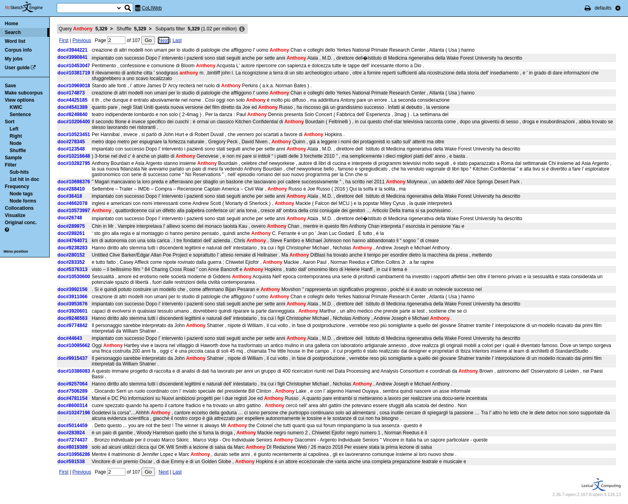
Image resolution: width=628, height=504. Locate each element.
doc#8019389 (73, 447)
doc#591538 (71, 461)
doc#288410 (71, 189)
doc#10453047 (74, 65)
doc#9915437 (73, 358)
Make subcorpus (24, 93)
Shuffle (18, 150)
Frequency (17, 186)
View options (19, 100)
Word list (15, 41)
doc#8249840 (73, 114)
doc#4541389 (73, 107)
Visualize (15, 215)
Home (11, 23)
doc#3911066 (73, 296)
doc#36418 (70, 196)
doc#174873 (71, 93)
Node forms (23, 201)
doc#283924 (71, 433)
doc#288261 (71, 233)
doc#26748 (70, 218)
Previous (81, 40)
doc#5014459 (73, 425)
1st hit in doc (24, 179)
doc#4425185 (73, 100)
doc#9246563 (73, 318)
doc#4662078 (73, 203)
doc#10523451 (74, 134)
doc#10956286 (74, 454)
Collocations (19, 208)
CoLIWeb (152, 8)
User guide (17, 67)
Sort (9, 121)
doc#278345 (71, 142)
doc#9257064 (73, 384)
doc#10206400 (74, 121)
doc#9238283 (73, 248)
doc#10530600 (74, 276)
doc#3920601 (73, 311)
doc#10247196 (74, 413)
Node (16, 143)
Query (83, 29)
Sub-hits (19, 172)
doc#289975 (71, 226)
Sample (13, 158)
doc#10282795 (74, 163)
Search (13, 32)
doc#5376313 (73, 269)
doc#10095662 (74, 345)
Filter (10, 165)
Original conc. (21, 222)
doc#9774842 (73, 325)
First (63, 40)
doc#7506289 (73, 391)
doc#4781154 (73, 398)
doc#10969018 (74, 85)
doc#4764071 (73, 240)
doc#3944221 (73, 50)
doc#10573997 (74, 210)
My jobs (14, 59)
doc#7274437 (73, 440)
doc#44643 (70, 338)
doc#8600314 (73, 405)
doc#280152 (71, 255)
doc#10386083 (74, 371)
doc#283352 (71, 262)
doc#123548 (71, 149)
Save (10, 85)
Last (177, 40)
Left (14, 129)
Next (164, 40)
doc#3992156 (73, 289)
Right (16, 136)
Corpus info (18, 50)
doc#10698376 (74, 182)
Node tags (21, 194)
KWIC (16, 107)
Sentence (20, 114)
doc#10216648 (74, 156)
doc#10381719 (74, 73)
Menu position (16, 251)
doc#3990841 (73, 57)
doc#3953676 (73, 304)
